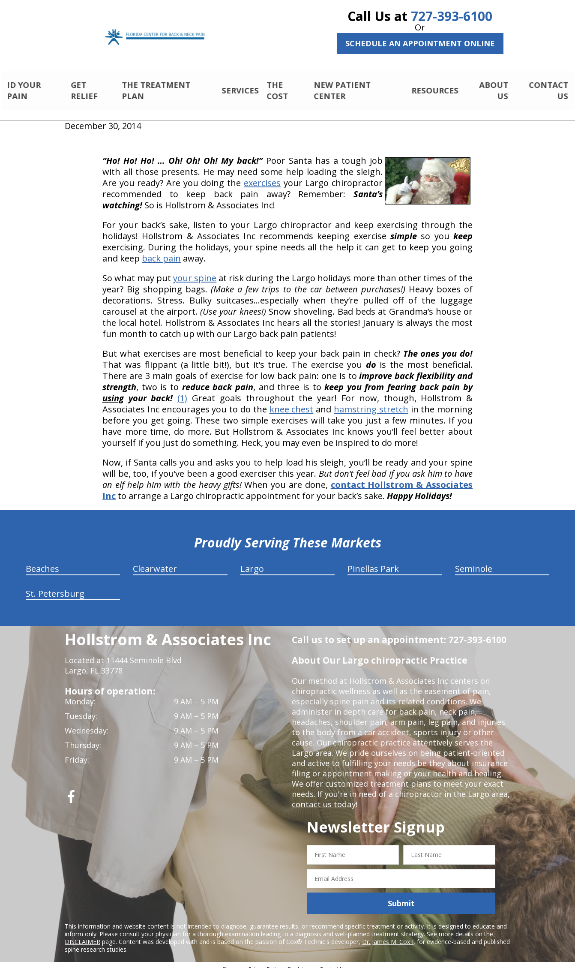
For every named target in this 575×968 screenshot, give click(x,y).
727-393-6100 (451, 16)
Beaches (42, 561)
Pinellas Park (373, 561)
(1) (182, 391)
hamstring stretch (371, 402)
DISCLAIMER (82, 934)
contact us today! (324, 797)
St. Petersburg (55, 586)
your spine (194, 271)
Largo (252, 561)
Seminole (473, 561)
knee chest (292, 402)
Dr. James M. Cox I (387, 934)
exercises (262, 175)
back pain (161, 251)
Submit (401, 896)
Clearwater (155, 561)
